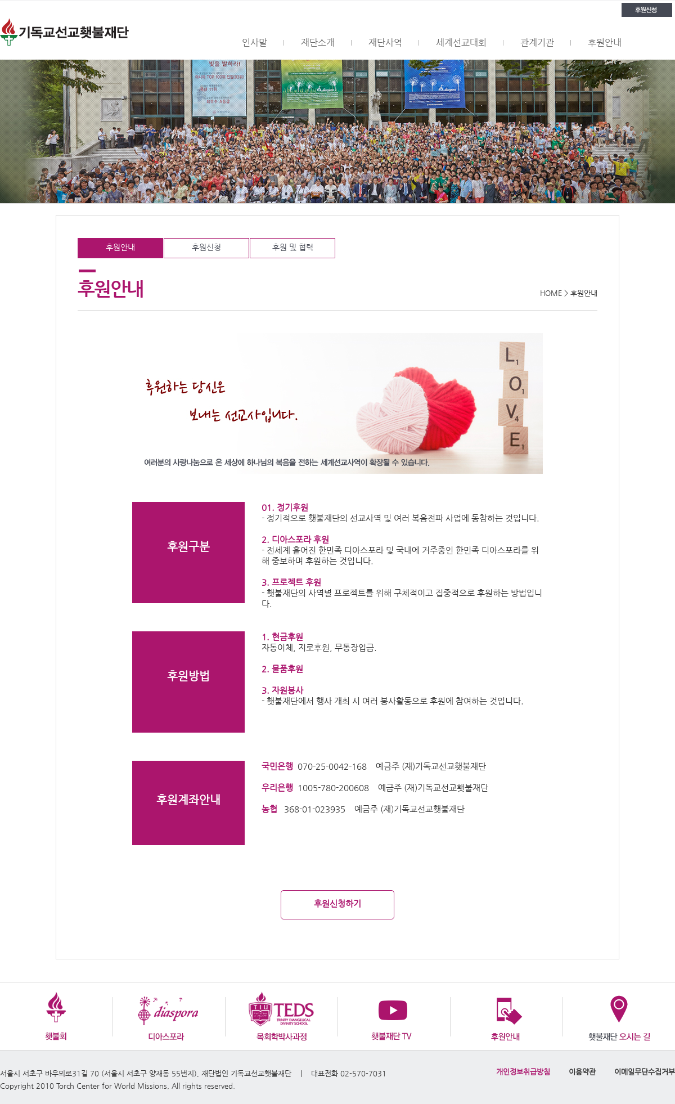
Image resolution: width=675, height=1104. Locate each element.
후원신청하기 (337, 903)
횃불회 (56, 1016)
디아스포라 (168, 1016)
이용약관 (582, 1071)
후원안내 (605, 42)
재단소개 (318, 42)
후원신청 (647, 10)
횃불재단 (64, 30)
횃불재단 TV (394, 1016)
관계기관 (537, 42)
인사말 (254, 42)
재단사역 (385, 42)
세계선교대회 (461, 42)
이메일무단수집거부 (644, 1071)
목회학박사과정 (281, 1016)
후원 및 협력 (292, 247)
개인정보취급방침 (523, 1071)
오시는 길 (618, 1016)
